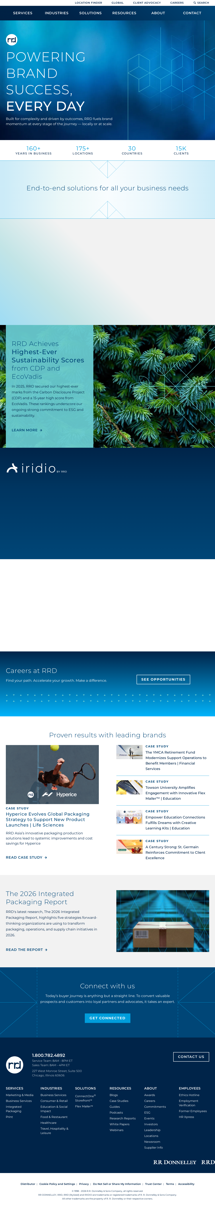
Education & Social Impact (53, 1109)
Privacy (84, 1184)
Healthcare (48, 1123)
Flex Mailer (84, 1106)
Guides (115, 1106)
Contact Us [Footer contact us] (191, 1057)
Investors (151, 1124)
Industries (51, 1088)
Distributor (28, 1184)
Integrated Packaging (14, 1109)
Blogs (114, 1095)
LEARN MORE (25, 430)
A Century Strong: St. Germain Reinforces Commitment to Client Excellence (175, 852)
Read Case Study (26, 857)
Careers (177, 2)
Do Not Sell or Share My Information (117, 1184)
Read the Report (24, 950)
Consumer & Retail (54, 1101)
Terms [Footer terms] (170, 1184)
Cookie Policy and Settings (57, 1184)
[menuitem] (23, 14)
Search (201, 2)
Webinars (116, 1130)
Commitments (155, 1106)
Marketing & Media (19, 1095)
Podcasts (116, 1112)
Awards (149, 1095)
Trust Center (153, 1184)
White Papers (119, 1124)
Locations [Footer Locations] (151, 1136)
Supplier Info (153, 1147)
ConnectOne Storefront (85, 1098)
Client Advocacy (147, 2)
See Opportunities (163, 679)
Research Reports (123, 1118)
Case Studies (119, 1101)
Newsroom (152, 1141)
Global (118, 2)
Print (9, 1117)
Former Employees (193, 1111)
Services (14, 1088)
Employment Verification (188, 1103)
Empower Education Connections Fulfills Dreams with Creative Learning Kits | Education (175, 822)
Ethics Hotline (189, 1095)
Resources (120, 1088)
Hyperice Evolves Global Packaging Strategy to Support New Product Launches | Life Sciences (48, 819)
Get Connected (108, 1018)
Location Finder (88, 2)
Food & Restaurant (54, 1117)
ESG (147, 1112)
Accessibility (186, 1184)
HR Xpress (186, 1117)
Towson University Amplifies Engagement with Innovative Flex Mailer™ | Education (175, 793)
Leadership (152, 1130)
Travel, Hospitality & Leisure (54, 1131)
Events (149, 1118)
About (150, 1088)
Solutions (85, 1088)
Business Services (19, 1101)
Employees (190, 1088)
